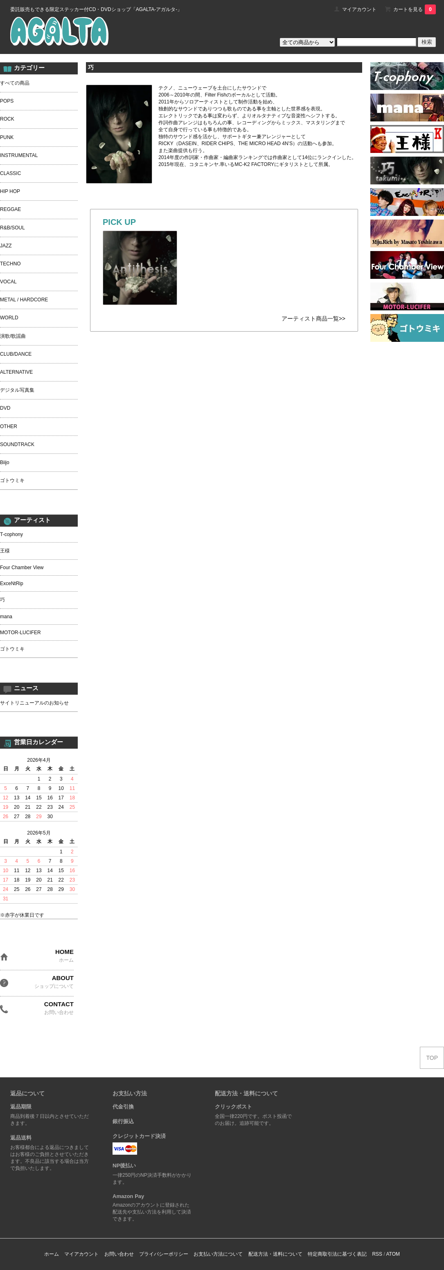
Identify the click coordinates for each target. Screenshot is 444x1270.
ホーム (51, 1254)
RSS (377, 1254)
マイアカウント (359, 9)
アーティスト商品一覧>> (313, 318)
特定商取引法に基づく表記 (337, 1254)
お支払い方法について (218, 1254)
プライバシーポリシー (163, 1254)
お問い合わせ (119, 1254)
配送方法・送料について (275, 1254)
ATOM (393, 1254)
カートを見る (414, 9)
